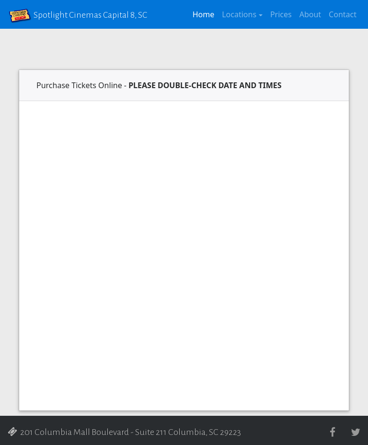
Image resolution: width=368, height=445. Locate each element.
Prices (281, 14)
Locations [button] (239, 14)
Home (205, 14)
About (310, 14)
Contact (342, 14)
